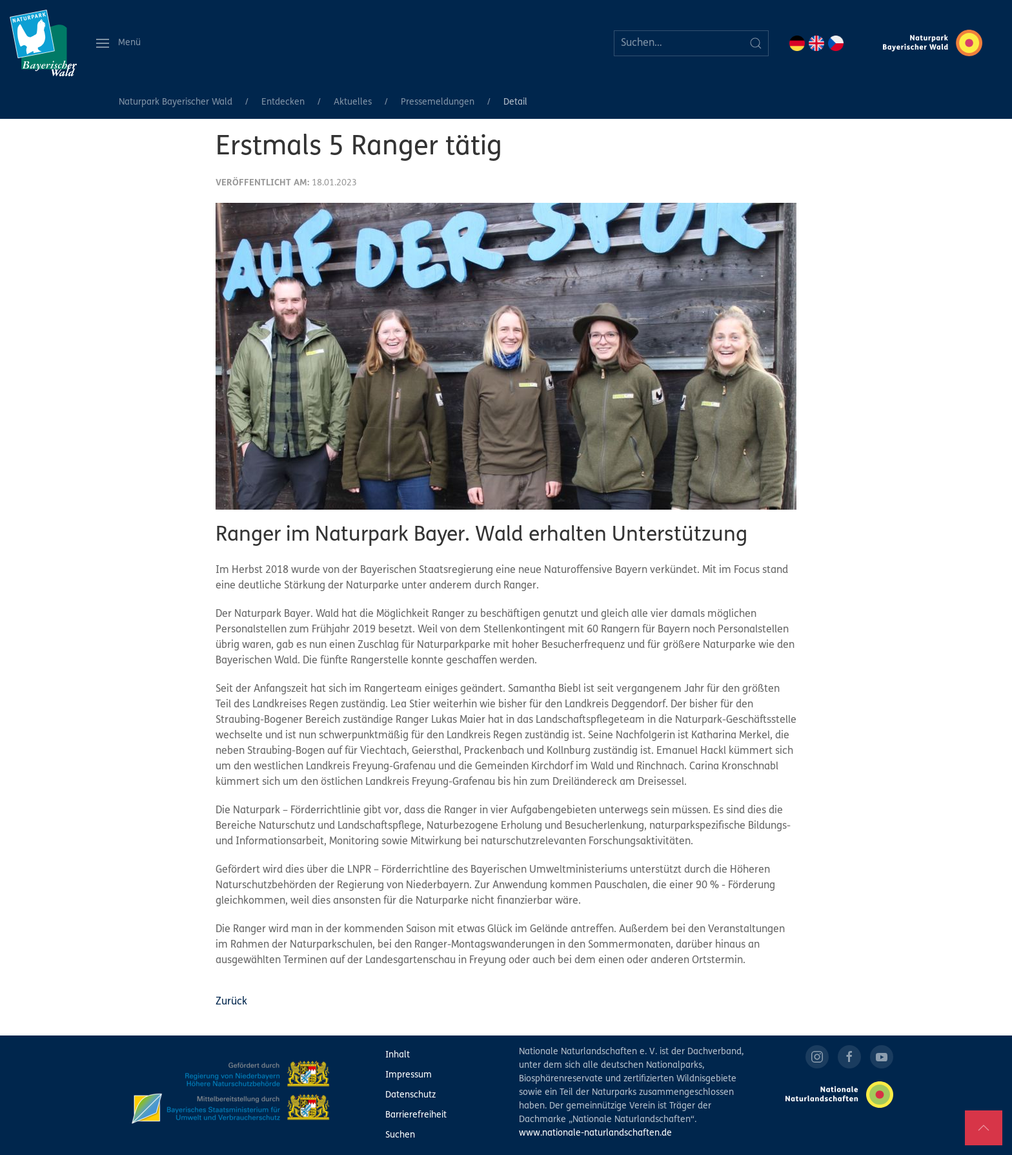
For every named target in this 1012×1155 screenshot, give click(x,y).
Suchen (400, 1135)
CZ (836, 43)
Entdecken (283, 102)
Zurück (231, 1002)
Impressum (408, 1075)
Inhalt (397, 1055)
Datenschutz (410, 1095)
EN (816, 43)
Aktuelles (353, 102)
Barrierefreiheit (416, 1115)
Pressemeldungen (437, 102)
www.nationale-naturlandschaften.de (595, 1133)
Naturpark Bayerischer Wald (175, 102)
